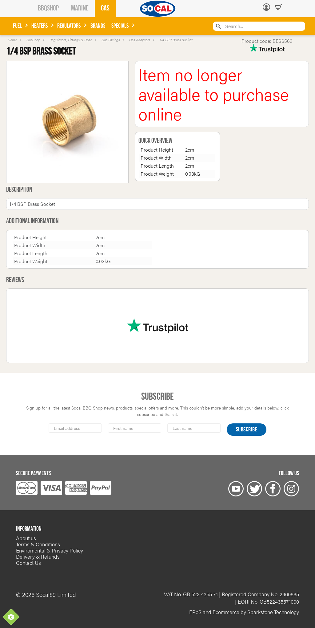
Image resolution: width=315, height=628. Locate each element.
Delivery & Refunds (38, 556)
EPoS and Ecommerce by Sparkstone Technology (244, 612)
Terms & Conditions (38, 544)
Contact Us (28, 562)
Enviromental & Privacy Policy (49, 550)
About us (26, 538)
